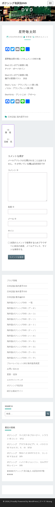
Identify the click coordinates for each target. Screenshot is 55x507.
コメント (13, 170)
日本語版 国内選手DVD (18, 116)
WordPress (33, 501)
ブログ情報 (12, 280)
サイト (11, 230)
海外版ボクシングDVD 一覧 (20, 302)
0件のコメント (41, 37)
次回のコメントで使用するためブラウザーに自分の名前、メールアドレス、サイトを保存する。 (28, 246)
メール (12, 218)
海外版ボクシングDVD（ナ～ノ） (22, 330)
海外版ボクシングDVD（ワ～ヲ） (22, 358)
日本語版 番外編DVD (16, 297)
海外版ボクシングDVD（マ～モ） (22, 341)
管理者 (29, 37)
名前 (11, 207)
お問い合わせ (13, 369)
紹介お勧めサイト (15, 391)
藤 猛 (8, 131)
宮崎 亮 (8, 140)
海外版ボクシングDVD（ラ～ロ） (22, 352)
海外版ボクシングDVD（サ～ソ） (22, 319)
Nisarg (49, 501)
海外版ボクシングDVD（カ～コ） (22, 313)
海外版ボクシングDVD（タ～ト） (22, 324)
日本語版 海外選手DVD (17, 291)
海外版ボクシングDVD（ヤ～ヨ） (22, 346)
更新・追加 (12, 374)
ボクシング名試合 (15, 385)
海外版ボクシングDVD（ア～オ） (22, 308)
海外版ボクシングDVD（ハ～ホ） (22, 335)
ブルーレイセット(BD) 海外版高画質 (23, 363)
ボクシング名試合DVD (14, 3)
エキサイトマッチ (15, 380)
